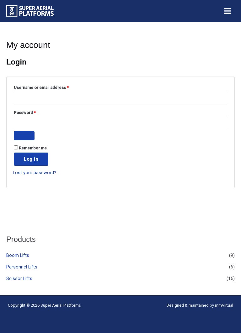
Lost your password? (34, 172)
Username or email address (50, 87)
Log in (31, 159)
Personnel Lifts (21, 267)
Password (33, 112)
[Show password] (24, 135)
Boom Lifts (17, 255)
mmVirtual (224, 305)
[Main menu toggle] (227, 11)
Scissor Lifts (19, 278)
